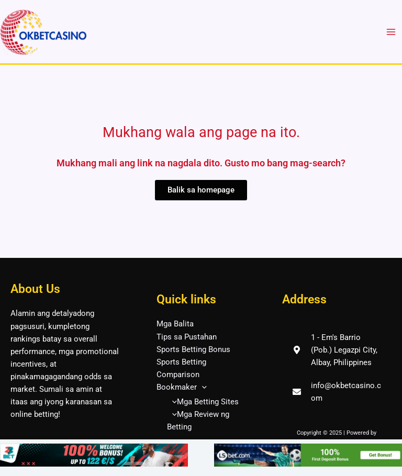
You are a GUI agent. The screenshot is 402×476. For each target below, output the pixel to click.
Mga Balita (175, 323)
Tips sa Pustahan (187, 337)
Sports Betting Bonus (193, 349)
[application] (202, 387)
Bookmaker (182, 387)
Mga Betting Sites (203, 401)
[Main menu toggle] (391, 32)
